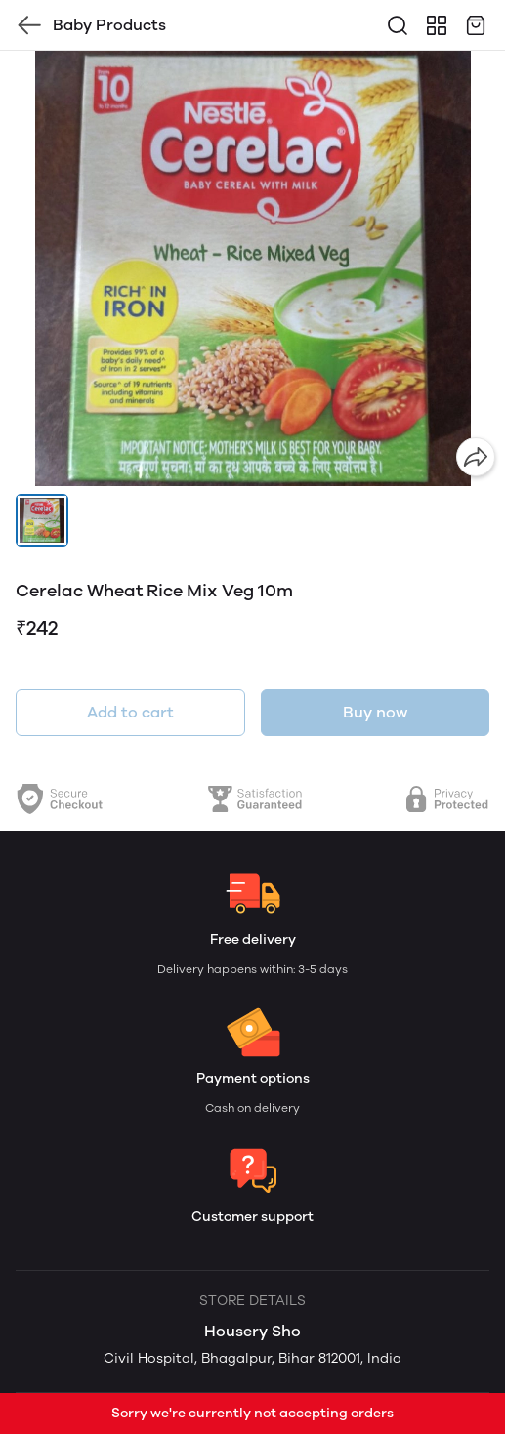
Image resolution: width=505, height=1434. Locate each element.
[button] (42, 520)
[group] (252, 268)
